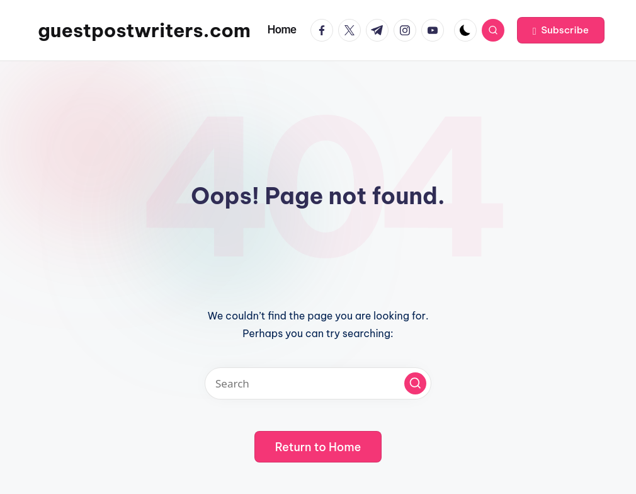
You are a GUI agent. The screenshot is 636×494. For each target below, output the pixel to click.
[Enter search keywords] (318, 383)
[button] (561, 30)
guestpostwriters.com (144, 30)
